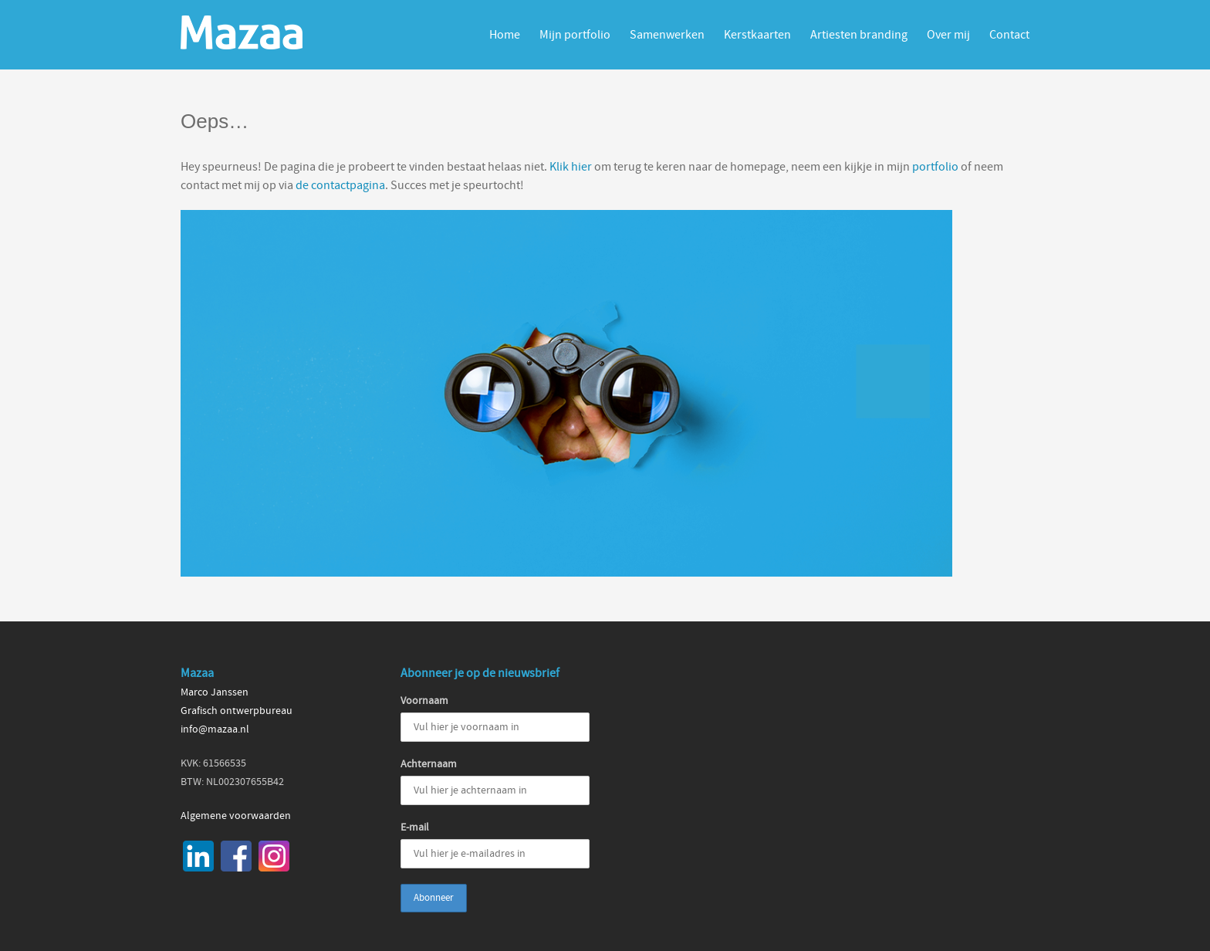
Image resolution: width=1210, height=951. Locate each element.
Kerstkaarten (757, 34)
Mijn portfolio (574, 34)
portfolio (935, 166)
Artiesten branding (859, 34)
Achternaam (429, 764)
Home (504, 34)
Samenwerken (667, 34)
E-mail (415, 827)
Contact (1009, 34)
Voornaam (424, 701)
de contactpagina (340, 185)
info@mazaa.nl (215, 729)
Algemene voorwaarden (236, 816)
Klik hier (570, 166)
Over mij (948, 34)
